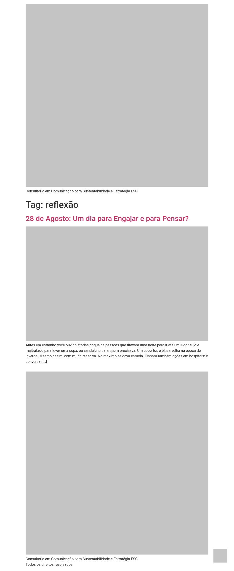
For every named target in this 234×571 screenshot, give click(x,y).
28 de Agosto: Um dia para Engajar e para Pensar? (107, 218)
